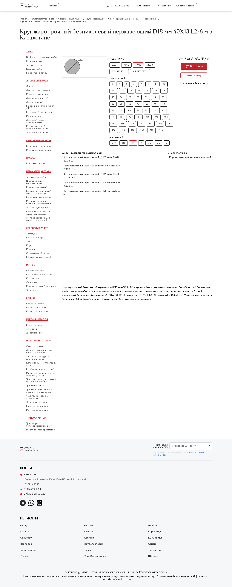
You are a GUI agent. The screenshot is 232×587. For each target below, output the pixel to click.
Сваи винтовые (34, 61)
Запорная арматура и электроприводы (37, 357)
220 (132, 130)
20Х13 (115, 64)
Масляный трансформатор (40, 430)
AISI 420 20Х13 (119, 71)
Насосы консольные (37, 163)
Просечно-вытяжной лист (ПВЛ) (40, 107)
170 (150, 123)
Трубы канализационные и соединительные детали (40, 390)
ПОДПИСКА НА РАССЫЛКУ (160, 446)
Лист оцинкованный (37, 98)
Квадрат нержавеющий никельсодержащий (38, 192)
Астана (24, 532)
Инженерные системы (39, 340)
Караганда (154, 532)
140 (122, 123)
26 (121, 97)
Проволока (32, 278)
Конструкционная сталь (38, 146)
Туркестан (154, 550)
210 (123, 130)
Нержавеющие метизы (38, 197)
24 (164, 90)
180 (160, 123)
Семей (152, 544)
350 (161, 130)
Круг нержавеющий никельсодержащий (190, 157)
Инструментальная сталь (39, 150)
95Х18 (150, 64)
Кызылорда (155, 538)
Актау (23, 525)
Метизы (30, 265)
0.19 (114, 143)
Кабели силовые (35, 304)
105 (147, 117)
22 (155, 90)
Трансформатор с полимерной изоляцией (39, 424)
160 (141, 123)
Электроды (32, 290)
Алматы (153, 525)
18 (139, 90)
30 (138, 97)
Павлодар (26, 544)
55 (113, 110)
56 (121, 110)
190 (169, 123)
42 (138, 104)
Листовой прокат (37, 80)
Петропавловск (93, 544)
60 (129, 110)
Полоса (30, 249)
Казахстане (201, 83)
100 (138, 117)
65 (138, 110)
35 (163, 97)
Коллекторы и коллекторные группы (42, 364)
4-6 (149, 143)
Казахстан (163, 6)
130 (113, 123)
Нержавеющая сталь (38, 171)
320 (151, 130)
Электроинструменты (37, 402)
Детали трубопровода (38, 208)
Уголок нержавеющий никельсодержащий (38, 219)
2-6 (133, 143)
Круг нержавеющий (36, 187)
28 (130, 97)
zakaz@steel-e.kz (32, 494)
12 (164, 84)
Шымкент (154, 556)
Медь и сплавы (34, 325)
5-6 (158, 143)
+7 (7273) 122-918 (120, 6)
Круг (28, 245)
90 (121, 117)
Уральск (25, 556)
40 (129, 104)
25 (113, 97)
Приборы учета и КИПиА (40, 369)
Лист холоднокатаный (38, 90)
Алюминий (32, 329)
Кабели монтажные (36, 307)
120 (166, 117)
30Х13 (126, 64)
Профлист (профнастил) (39, 112)
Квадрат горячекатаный (38, 257)
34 (155, 97)
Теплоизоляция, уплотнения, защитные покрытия (41, 380)
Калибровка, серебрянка (39, 274)
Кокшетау (26, 538)
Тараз (87, 550)
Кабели (30, 298)
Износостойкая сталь (37, 94)
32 (146, 97)
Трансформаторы (36, 418)
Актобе (88, 525)
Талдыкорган (28, 550)
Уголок (30, 241)
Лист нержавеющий (37, 132)
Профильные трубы (37, 73)
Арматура (31, 234)
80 (163, 110)
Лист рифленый (34, 102)
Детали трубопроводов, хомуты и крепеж (39, 351)
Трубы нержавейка (36, 177)
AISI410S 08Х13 (139, 71)
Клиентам (142, 6)
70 (146, 110)
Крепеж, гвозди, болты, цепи (41, 286)
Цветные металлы (37, 319)
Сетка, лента (33, 282)
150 (132, 123)
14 (122, 90)
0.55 (123, 143)
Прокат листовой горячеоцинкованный (37, 127)
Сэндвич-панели (35, 346)
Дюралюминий (34, 333)
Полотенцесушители (37, 406)
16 (131, 90)
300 (142, 130)
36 (113, 104)
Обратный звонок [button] (185, 6)
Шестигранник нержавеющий (34, 182)
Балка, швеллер (34, 238)
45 (147, 104)
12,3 (113, 90)
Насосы (30, 158)
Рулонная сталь (34, 116)
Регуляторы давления (37, 410)
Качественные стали (38, 140)
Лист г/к (30, 86)
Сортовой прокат (37, 228)
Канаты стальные (35, 271)
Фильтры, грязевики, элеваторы (36, 397)
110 (156, 117)
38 (121, 104)
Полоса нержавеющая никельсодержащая (38, 212)
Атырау (88, 532)
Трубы (29, 51)
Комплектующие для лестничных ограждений (39, 202)
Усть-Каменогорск (95, 556)
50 (164, 104)
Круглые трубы (34, 69)
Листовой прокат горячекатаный (35, 121)
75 (154, 110)
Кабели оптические (37, 311)
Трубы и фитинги (35, 386)
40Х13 (138, 64)
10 (156, 84)
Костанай (89, 538)
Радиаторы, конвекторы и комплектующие (40, 374)
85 (113, 117)
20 (147, 90)
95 (130, 117)
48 (155, 104)
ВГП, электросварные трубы (41, 57)
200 (113, 130)
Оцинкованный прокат (38, 253)
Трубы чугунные (34, 65)
